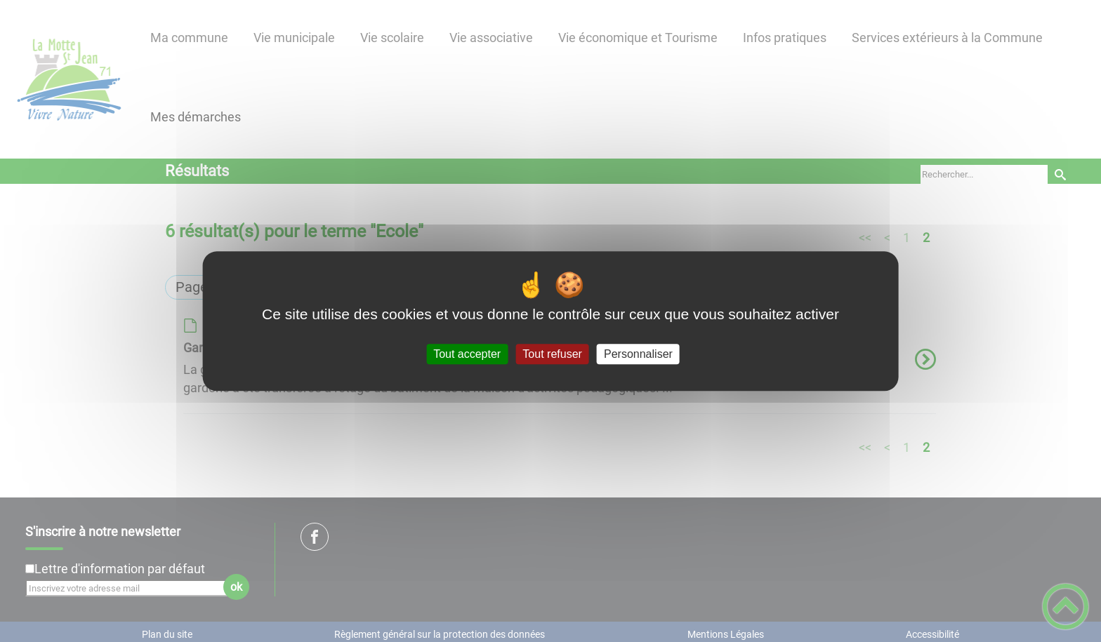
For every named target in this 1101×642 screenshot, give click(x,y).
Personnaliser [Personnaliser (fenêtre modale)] (638, 354)
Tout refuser (551, 354)
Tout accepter (467, 354)
